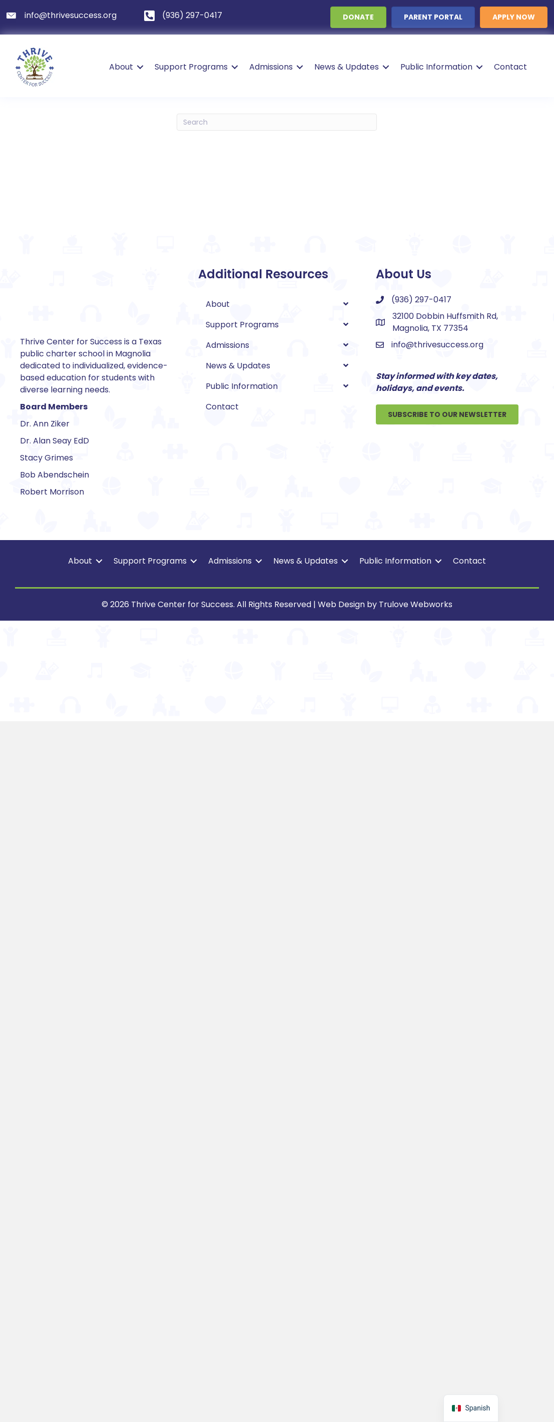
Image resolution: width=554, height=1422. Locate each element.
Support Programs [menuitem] (191, 67)
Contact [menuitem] (510, 67)
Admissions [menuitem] (271, 67)
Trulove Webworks (415, 1305)
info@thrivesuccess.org (437, 344)
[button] (140, 67)
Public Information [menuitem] (436, 67)
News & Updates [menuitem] (346, 67)
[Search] (277, 122)
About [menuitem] (121, 67)
